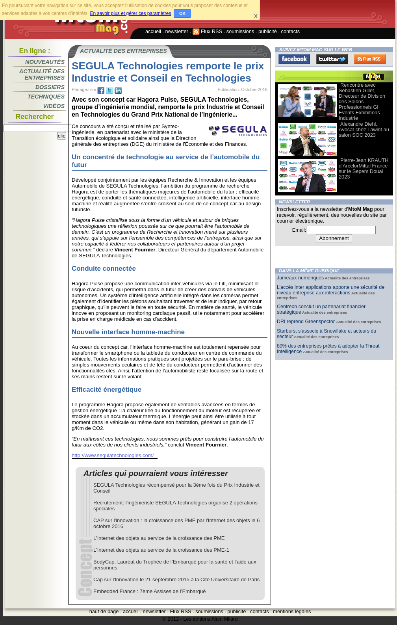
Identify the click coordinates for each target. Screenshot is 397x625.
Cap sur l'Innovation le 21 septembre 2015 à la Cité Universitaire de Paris (176, 579)
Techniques (46, 96)
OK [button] (182, 13)
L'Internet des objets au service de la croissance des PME (158, 538)
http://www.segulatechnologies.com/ (113, 455)
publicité (267, 31)
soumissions (240, 31)
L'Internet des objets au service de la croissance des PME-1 (161, 550)
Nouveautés (45, 62)
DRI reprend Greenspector (306, 321)
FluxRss (370, 59)
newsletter (176, 31)
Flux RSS (208, 31)
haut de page (104, 611)
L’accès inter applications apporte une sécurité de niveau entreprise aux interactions (330, 290)
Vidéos (54, 106)
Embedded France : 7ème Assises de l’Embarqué (149, 591)
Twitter (332, 59)
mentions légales (292, 611)
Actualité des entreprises (42, 74)
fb (101, 91)
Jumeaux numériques (300, 278)
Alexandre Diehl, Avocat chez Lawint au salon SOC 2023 (364, 129)
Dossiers (50, 87)
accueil (153, 31)
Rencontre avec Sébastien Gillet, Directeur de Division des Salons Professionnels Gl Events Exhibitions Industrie (362, 101)
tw (109, 91)
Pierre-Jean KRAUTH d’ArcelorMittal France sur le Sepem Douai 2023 (363, 168)
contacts (290, 31)
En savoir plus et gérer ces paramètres (130, 13)
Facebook (294, 59)
